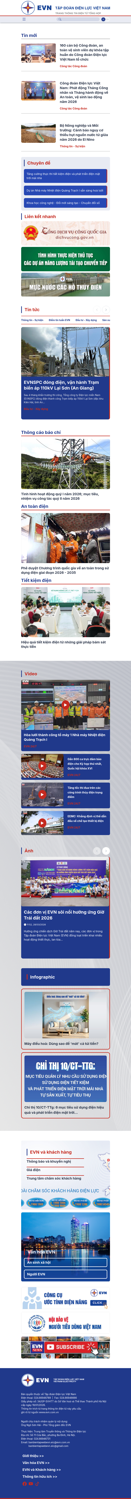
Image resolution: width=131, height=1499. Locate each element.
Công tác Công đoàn (73, 66)
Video (31, 673)
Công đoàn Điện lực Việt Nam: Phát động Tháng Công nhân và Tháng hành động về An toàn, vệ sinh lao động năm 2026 (84, 92)
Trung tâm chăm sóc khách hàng (54, 1178)
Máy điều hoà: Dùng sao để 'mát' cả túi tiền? (61, 1044)
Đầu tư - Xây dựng (86, 320)
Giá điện (33, 1170)
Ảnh (29, 850)
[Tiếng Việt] (65, 7)
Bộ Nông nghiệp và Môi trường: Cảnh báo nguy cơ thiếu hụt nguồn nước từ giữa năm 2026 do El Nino (63, 388)
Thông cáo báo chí (41, 432)
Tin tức (32, 309)
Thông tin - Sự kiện (72, 146)
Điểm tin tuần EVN (59, 320)
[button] (106, 310)
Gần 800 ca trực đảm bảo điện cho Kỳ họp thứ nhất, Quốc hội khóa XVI (85, 763)
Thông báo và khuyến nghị (49, 1161)
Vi (103, 19)
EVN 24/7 (30, 746)
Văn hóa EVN (41, 1251)
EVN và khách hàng (51, 1152)
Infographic (42, 977)
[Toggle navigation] (24, 19)
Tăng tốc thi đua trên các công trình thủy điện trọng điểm (85, 792)
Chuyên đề (38, 163)
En (107, 19)
